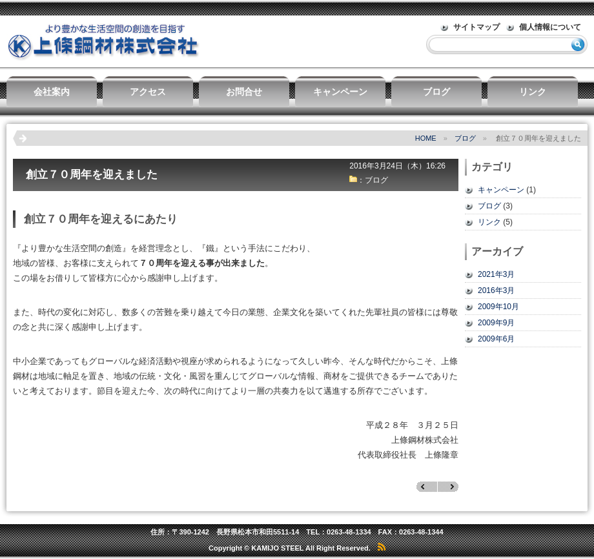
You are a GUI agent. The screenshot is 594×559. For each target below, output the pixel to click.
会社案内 (52, 91)
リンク (532, 91)
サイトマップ (476, 27)
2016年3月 (496, 290)
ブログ (436, 91)
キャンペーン (340, 91)
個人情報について (550, 27)
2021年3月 (496, 274)
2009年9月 (496, 322)
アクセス (148, 91)
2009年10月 (498, 306)
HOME (425, 138)
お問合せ (244, 91)
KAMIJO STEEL (277, 548)
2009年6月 (496, 338)
